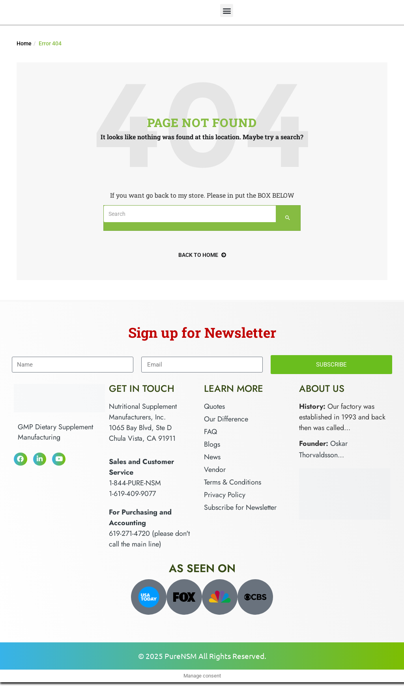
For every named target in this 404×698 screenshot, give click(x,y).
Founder (312, 443)
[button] (226, 10)
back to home (202, 255)
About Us (321, 388)
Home (24, 43)
